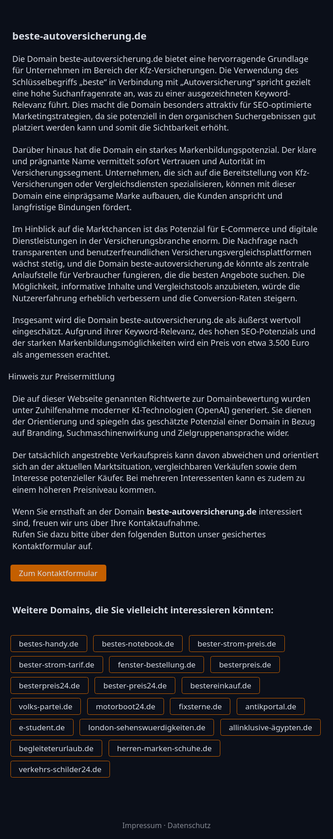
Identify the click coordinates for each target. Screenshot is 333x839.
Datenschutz (189, 825)
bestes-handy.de (49, 643)
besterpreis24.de (49, 685)
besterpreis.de (245, 664)
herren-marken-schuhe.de (164, 748)
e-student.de (42, 727)
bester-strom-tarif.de (56, 664)
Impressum (142, 825)
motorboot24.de (125, 706)
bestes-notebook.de (138, 643)
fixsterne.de (200, 706)
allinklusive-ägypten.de (270, 727)
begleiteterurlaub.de (56, 748)
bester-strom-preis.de (237, 643)
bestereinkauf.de (220, 685)
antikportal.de (270, 706)
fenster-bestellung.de (156, 664)
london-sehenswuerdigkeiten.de (146, 727)
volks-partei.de (46, 706)
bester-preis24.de (135, 685)
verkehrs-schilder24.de (60, 769)
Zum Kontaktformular (58, 573)
